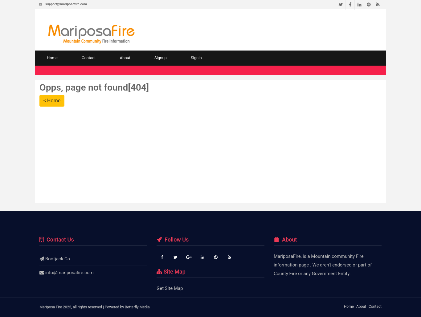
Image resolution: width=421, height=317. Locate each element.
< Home (51, 101)
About (125, 57)
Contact (89, 57)
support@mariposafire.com (66, 4)
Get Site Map (170, 288)
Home (52, 57)
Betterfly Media (137, 307)
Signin (196, 57)
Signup (160, 57)
